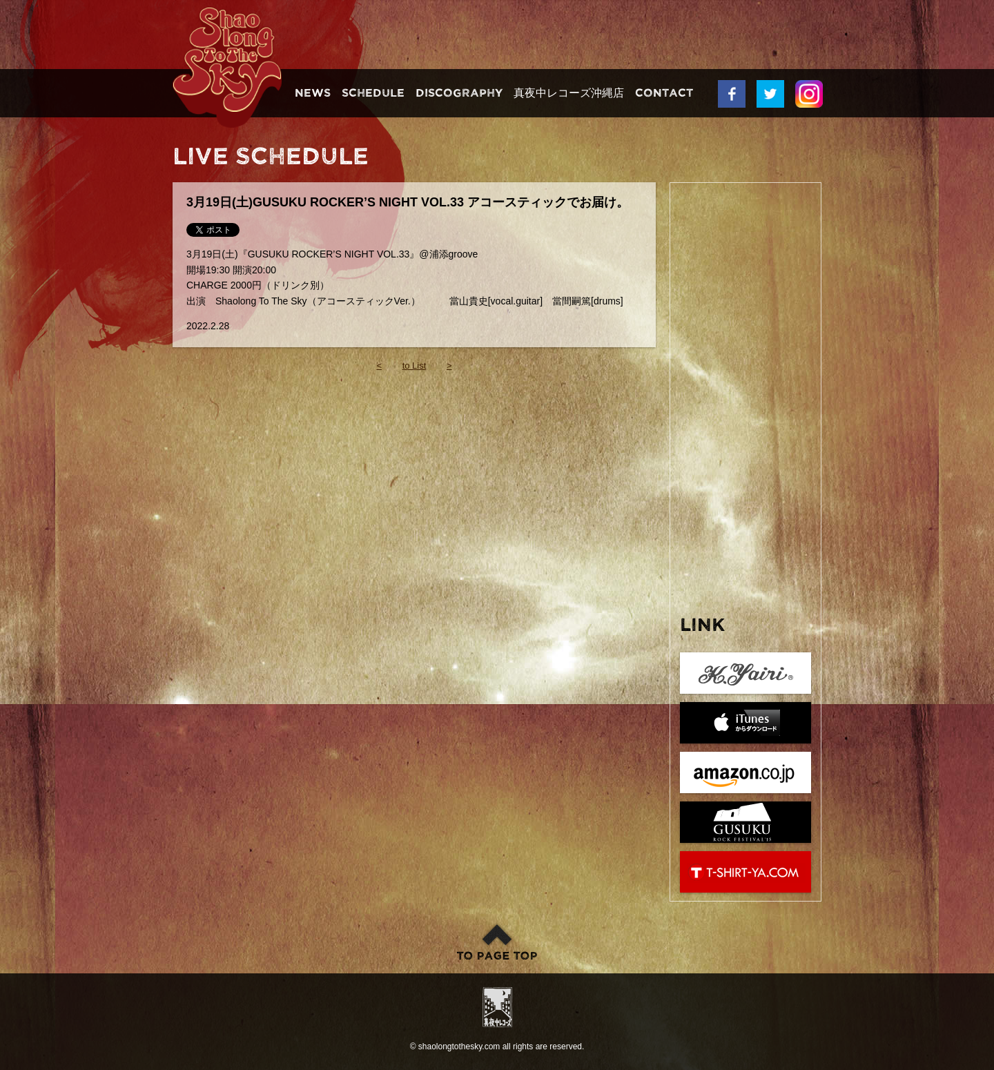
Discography (459, 93)
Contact (664, 93)
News (313, 93)
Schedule (373, 93)
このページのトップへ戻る (497, 941)
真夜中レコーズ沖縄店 (569, 93)
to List (414, 365)
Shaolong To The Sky (227, 67)
